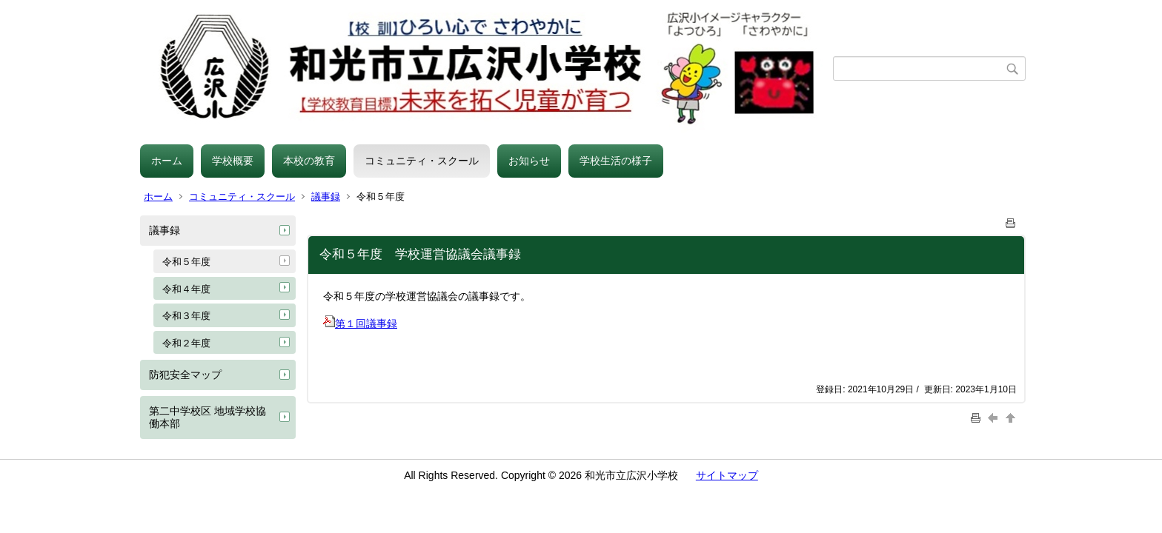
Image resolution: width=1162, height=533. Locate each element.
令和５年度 (186, 261)
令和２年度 (186, 343)
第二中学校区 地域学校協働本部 (207, 417)
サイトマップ (727, 475)
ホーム (166, 161)
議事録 (325, 196)
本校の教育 (309, 161)
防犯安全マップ (185, 375)
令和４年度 (186, 289)
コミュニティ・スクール (422, 161)
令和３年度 (186, 315)
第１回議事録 (360, 323)
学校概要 (232, 161)
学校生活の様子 (616, 161)
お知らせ (529, 161)
